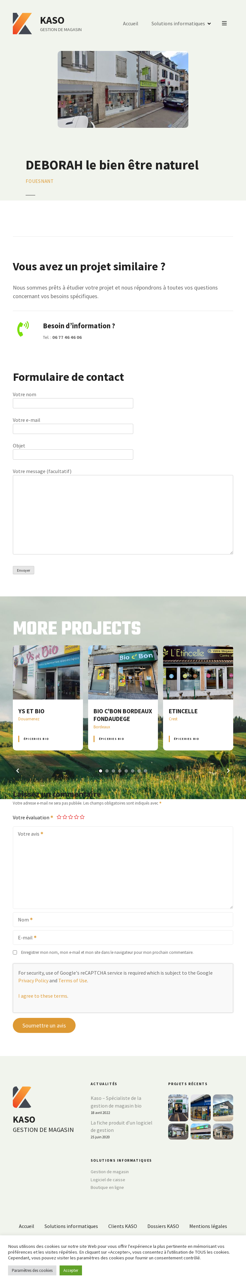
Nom (23, 920)
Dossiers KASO (163, 1226)
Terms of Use (72, 980)
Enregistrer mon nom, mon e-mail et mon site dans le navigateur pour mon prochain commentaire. (107, 952)
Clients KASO (122, 1226)
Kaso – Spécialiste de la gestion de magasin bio (116, 1102)
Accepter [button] (70, 1270)
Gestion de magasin (110, 1172)
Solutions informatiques (178, 23)
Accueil (131, 23)
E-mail (25, 938)
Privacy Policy (33, 980)
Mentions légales (208, 1226)
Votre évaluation (33, 817)
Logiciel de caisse (108, 1180)
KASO (52, 20)
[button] (17, 770)
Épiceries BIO (36, 739)
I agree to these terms (42, 996)
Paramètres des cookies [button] (32, 1270)
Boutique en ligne (107, 1187)
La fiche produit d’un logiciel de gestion (121, 1126)
